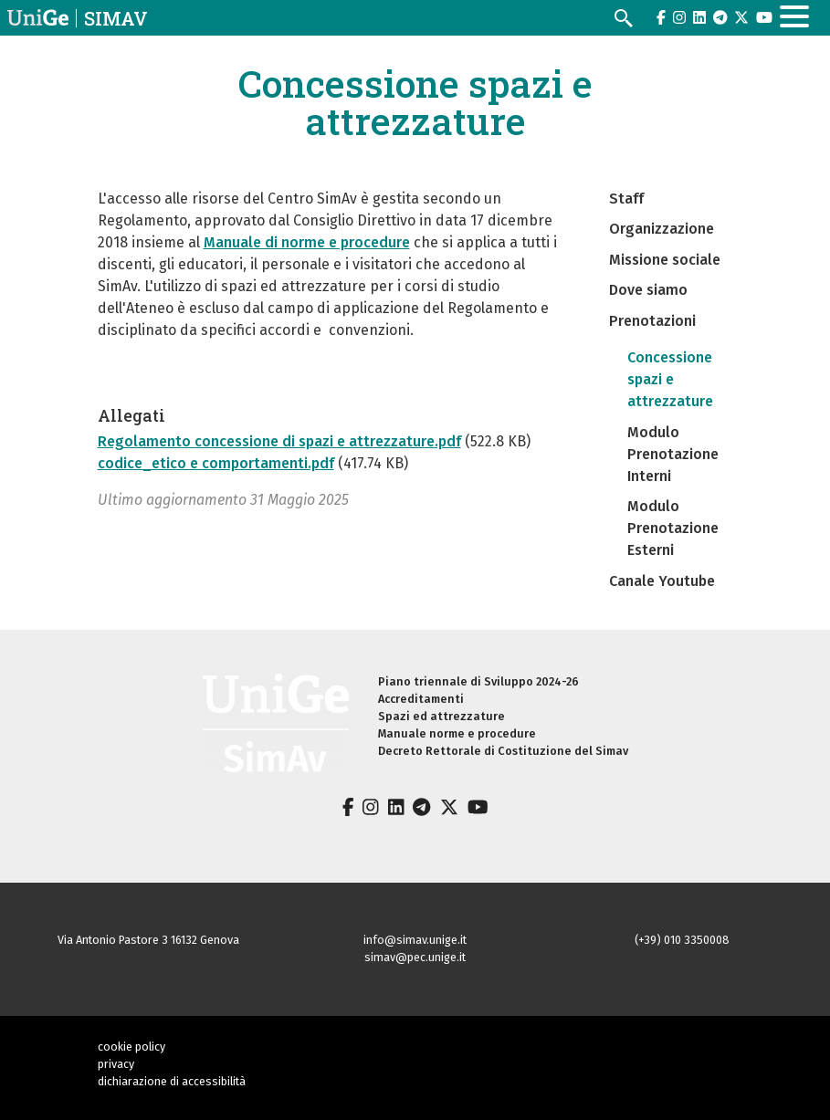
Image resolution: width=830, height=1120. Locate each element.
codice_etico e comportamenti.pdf (216, 463)
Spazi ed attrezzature (441, 716)
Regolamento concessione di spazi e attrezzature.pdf (279, 441)
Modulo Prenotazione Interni (673, 454)
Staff (626, 198)
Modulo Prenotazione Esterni (673, 528)
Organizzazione (661, 228)
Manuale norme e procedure (457, 733)
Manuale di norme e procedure (307, 242)
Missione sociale (664, 259)
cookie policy (131, 1046)
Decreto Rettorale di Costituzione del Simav (503, 751)
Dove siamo (648, 289)
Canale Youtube (662, 581)
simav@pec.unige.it (415, 957)
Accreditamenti (421, 699)
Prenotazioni (652, 321)
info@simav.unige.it (415, 940)
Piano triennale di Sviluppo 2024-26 (478, 681)
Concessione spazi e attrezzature (670, 379)
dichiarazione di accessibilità (172, 1081)
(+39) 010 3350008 (682, 940)
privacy (116, 1064)
